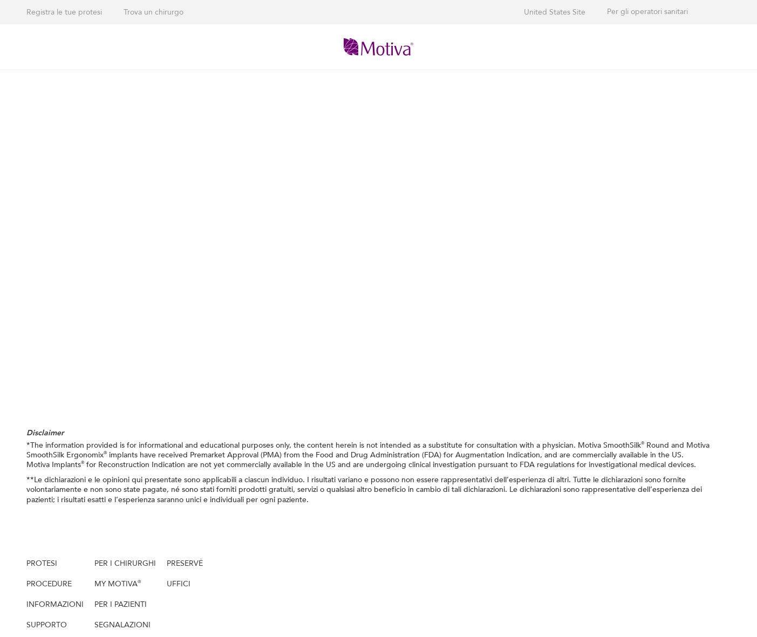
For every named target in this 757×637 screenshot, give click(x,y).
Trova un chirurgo (153, 12)
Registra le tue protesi (64, 12)
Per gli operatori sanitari (647, 12)
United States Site (554, 12)
